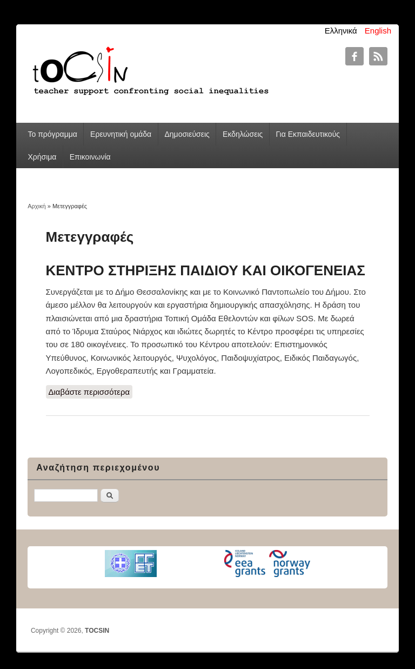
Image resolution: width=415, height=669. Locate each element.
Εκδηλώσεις (243, 134)
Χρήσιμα (42, 157)
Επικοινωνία (90, 157)
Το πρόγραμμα (52, 134)
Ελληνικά (341, 30)
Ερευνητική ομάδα (120, 134)
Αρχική (36, 206)
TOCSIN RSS (378, 56)
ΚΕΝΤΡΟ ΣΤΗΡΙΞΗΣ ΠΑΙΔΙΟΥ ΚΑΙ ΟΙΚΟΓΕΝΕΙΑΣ (205, 270)
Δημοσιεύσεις (186, 134)
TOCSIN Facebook (354, 56)
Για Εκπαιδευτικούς (308, 134)
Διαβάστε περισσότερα (91, 391)
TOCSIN (97, 630)
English (378, 30)
